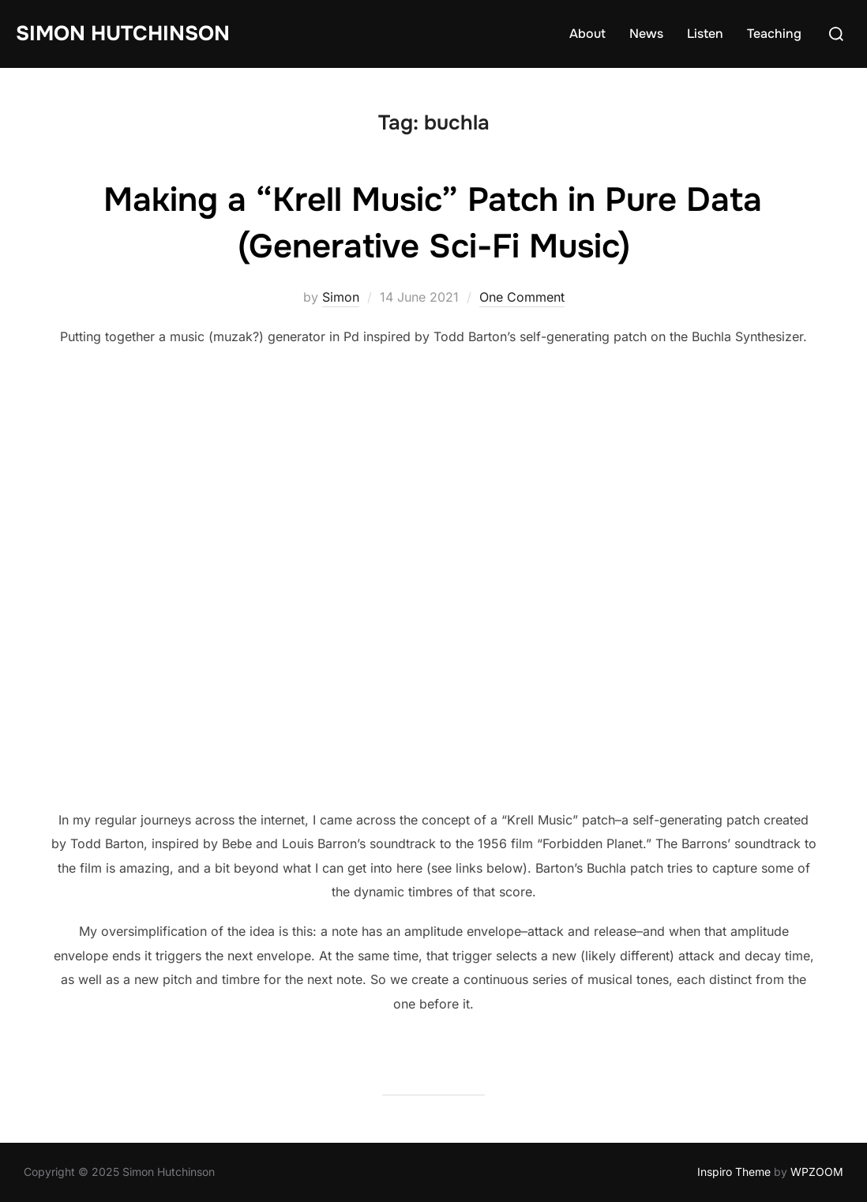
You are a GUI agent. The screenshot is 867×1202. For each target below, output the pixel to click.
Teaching (774, 33)
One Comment (522, 297)
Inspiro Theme (734, 1171)
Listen (705, 33)
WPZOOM (816, 1171)
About (587, 33)
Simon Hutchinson (123, 34)
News (646, 33)
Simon (340, 297)
